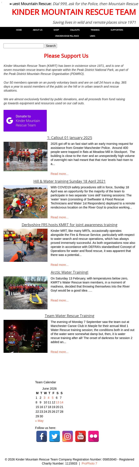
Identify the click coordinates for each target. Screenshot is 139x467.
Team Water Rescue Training (69, 316)
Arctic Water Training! (69, 272)
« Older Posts (14, 368)
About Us (37, 29)
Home (19, 29)
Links (92, 36)
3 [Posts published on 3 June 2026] (44, 397)
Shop (56, 29)
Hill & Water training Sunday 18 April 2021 (69, 181)
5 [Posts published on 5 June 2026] (53, 397)
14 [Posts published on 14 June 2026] (61, 402)
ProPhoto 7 (89, 463)
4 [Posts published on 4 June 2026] (48, 397)
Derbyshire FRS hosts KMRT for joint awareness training (69, 225)
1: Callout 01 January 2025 (69, 138)
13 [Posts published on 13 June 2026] (57, 402)
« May (39, 420)
